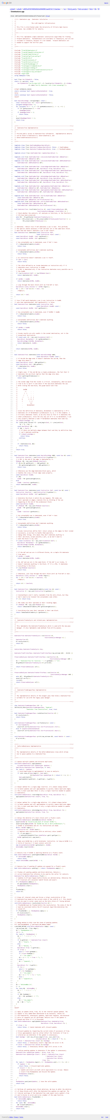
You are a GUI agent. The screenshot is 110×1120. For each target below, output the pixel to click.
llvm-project (83, 9)
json (106, 1117)
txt (102, 1117)
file (47, 16)
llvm (91, 9)
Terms (21, 1117)
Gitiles (11, 1117)
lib (95, 9)
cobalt (12, 9)
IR (98, 9)
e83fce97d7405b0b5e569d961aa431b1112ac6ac (41, 9)
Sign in (106, 3)
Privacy (16, 1117)
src (65, 9)
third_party (72, 9)
